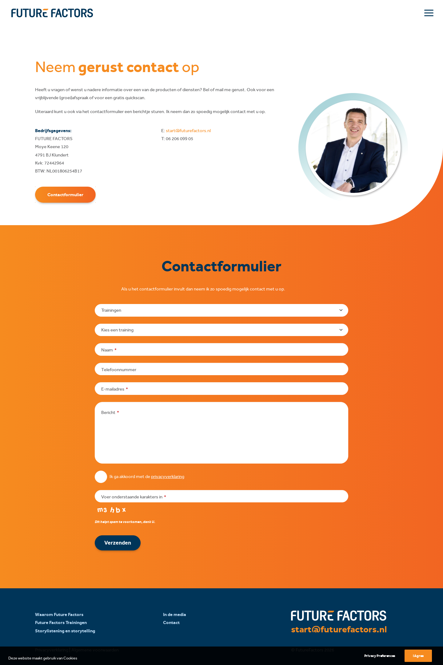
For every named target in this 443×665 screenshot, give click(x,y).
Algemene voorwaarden (95, 650)
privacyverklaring (167, 476)
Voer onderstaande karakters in (133, 496)
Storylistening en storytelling (65, 630)
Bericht (110, 412)
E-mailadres (114, 389)
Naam (109, 350)
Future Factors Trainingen (61, 622)
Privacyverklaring (51, 650)
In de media (174, 614)
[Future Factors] (52, 13)
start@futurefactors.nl (188, 130)
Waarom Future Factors (59, 614)
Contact (171, 622)
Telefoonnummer (118, 369)
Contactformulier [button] (65, 194)
